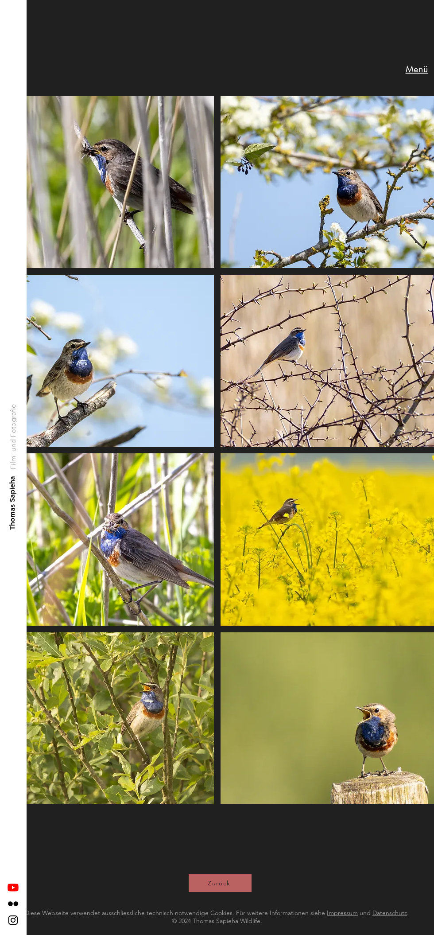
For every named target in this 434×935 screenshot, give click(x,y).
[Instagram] (13, 920)
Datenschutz (389, 913)
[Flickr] (13, 903)
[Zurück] (220, 883)
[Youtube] (13, 887)
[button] (417, 69)
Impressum (342, 913)
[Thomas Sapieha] (13, 502)
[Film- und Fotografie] (13, 436)
